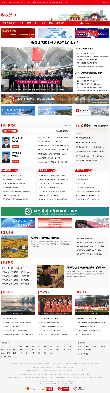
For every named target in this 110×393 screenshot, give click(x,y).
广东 (39, 349)
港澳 (53, 2)
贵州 (69, 349)
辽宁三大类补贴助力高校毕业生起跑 (50, 322)
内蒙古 (27, 346)
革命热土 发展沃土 (82, 183)
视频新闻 (8, 262)
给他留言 (15, 146)
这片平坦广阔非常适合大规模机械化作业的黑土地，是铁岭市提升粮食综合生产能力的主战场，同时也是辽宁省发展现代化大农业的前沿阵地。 (51, 244)
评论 (51, 23)
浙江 (63, 346)
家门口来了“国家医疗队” (84, 334)
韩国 (79, 349)
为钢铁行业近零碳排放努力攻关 (86, 142)
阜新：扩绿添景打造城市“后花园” (87, 63)
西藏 (8, 353)
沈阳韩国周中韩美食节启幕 (85, 238)
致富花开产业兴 (81, 133)
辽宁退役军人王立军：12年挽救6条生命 (15, 330)
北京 (2, 346)
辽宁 (33, 346)
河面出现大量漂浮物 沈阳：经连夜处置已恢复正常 (53, 145)
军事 (50, 2)
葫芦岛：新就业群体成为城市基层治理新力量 (53, 179)
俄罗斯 (103, 346)
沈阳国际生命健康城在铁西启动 (86, 326)
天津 (8, 346)
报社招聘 (31, 363)
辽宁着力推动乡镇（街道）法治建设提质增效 (17, 322)
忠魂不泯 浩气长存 (82, 179)
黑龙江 (46, 346)
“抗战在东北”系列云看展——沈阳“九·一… (15, 272)
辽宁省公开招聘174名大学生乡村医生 (88, 330)
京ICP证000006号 (80, 377)
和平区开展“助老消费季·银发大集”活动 (89, 250)
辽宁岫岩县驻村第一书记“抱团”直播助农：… (90, 147)
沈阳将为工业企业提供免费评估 (87, 60)
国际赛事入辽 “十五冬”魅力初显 (86, 318)
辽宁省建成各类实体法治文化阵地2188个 (52, 175)
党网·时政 (10, 2)
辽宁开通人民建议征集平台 (85, 53)
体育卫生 (82, 292)
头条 (22, 23)
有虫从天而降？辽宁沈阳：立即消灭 (49, 158)
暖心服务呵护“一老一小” (10, 318)
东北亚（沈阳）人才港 (84, 49)
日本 (79, 346)
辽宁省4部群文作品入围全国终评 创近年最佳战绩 (55, 313)
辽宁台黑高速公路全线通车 (11, 187)
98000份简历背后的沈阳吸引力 (12, 195)
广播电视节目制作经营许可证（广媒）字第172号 (77, 374)
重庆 (57, 349)
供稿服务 (61, 363)
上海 (51, 346)
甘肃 (20, 353)
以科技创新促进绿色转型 (84, 175)
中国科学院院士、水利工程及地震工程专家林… (91, 151)
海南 (51, 349)
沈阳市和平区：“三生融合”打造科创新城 (89, 254)
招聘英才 (39, 363)
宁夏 (33, 353)
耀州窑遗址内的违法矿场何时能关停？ (88, 195)
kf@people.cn (38, 370)
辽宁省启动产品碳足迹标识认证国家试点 (15, 199)
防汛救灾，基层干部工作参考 (48, 195)
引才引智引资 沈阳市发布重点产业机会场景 (16, 191)
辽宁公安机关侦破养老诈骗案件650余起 (89, 87)
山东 (14, 349)
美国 (87, 346)
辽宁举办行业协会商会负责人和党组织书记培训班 (92, 56)
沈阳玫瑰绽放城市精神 (84, 77)
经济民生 (8, 292)
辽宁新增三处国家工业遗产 (11, 326)
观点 (40, 2)
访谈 (43, 2)
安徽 (69, 346)
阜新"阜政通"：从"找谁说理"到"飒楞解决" (52, 191)
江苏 (57, 346)
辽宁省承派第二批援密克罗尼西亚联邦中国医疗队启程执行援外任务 (37, 89)
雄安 (51, 353)
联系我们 (97, 363)
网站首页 (4, 2)
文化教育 (45, 292)
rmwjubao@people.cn (79, 370)
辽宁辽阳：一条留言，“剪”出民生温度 (50, 141)
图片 (64, 2)
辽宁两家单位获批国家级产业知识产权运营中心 (18, 334)
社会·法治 (22, 2)
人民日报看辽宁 (9, 23)
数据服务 (68, 363)
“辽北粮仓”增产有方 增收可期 (45, 238)
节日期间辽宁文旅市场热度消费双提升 (51, 326)
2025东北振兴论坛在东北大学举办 (50, 330)
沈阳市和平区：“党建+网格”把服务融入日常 (53, 199)
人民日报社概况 (14, 363)
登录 (103, 2)
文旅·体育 (29, 2)
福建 (2, 349)
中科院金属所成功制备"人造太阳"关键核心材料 (91, 66)
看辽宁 (88, 125)
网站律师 (83, 363)
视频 (60, 2)
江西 (8, 349)
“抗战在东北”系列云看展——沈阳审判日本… (16, 284)
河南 (20, 349)
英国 (94, 346)
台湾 (57, 2)
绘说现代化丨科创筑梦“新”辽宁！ (55, 42)
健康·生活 (35, 2)
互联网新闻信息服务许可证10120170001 (30, 374)
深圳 (45, 353)
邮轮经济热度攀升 (18, 313)
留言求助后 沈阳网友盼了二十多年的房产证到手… (53, 137)
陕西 (14, 353)
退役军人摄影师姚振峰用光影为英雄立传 (86, 267)
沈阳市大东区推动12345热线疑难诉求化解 (90, 242)
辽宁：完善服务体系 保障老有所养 (87, 81)
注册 (107, 2)
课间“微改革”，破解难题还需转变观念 (88, 191)
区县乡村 (8, 232)
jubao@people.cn (72, 367)
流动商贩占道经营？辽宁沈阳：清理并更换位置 (53, 162)
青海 (27, 353)
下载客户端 (67, 125)
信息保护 (90, 363)
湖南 (33, 349)
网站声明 (75, 363)
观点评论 (80, 170)
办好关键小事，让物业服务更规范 (86, 160)
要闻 (29, 23)
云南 (2, 353)
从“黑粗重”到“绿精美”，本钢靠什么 (87, 199)
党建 (44, 23)
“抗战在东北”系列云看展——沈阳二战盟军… (16, 280)
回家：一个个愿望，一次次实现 (12, 268)
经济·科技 (16, 2)
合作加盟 (53, 363)
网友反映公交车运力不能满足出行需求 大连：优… (53, 150)
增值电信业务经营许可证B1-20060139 (52, 374)
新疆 (39, 353)
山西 (20, 346)
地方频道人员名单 (6, 356)
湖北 (27, 349)
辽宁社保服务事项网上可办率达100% (88, 84)
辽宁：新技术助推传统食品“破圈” (88, 73)
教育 (67, 2)
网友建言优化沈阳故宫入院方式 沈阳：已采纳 (52, 154)
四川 (63, 349)
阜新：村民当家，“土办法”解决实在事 (51, 183)
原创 (36, 23)
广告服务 (46, 363)
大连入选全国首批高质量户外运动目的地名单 (90, 322)
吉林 (39, 346)
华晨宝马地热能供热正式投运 (12, 179)
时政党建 (43, 170)
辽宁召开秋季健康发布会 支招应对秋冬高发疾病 (92, 90)
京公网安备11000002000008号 (94, 377)
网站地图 (85, 354)
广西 (45, 349)
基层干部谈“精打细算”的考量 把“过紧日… (89, 156)
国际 (47, 2)
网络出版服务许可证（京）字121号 (65, 377)
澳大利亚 (88, 349)
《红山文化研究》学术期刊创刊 (49, 318)
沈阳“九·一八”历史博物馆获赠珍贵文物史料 (53, 334)
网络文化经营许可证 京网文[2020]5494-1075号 (42, 377)
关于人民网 (24, 363)
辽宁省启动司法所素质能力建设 (49, 187)
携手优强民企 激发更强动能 (85, 187)
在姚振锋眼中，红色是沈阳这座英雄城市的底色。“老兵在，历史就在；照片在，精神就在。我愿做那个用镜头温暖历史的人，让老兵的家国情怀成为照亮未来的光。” (87, 274)
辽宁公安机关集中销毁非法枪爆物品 (14, 183)
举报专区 (60, 23)
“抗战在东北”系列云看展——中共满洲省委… (16, 276)
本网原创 (7, 170)
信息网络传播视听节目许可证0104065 (18, 377)
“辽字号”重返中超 (92, 313)
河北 (14, 346)
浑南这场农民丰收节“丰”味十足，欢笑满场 (90, 246)
